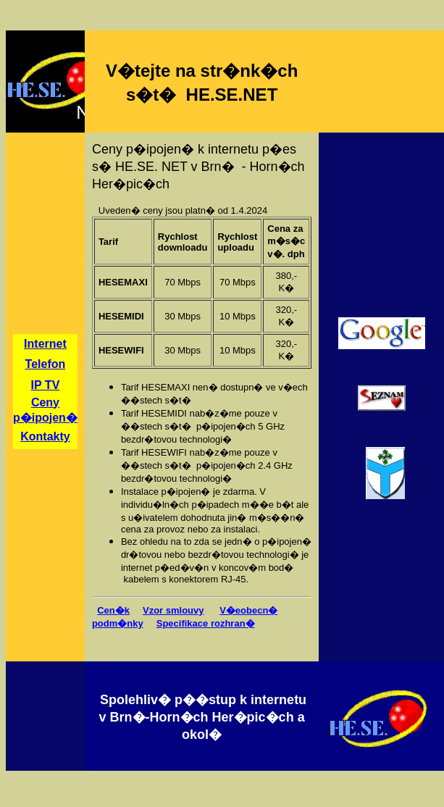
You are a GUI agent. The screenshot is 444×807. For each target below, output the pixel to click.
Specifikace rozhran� (205, 623)
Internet (45, 344)
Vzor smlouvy (173, 610)
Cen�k (113, 610)
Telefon (45, 364)
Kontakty (45, 436)
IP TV (45, 385)
